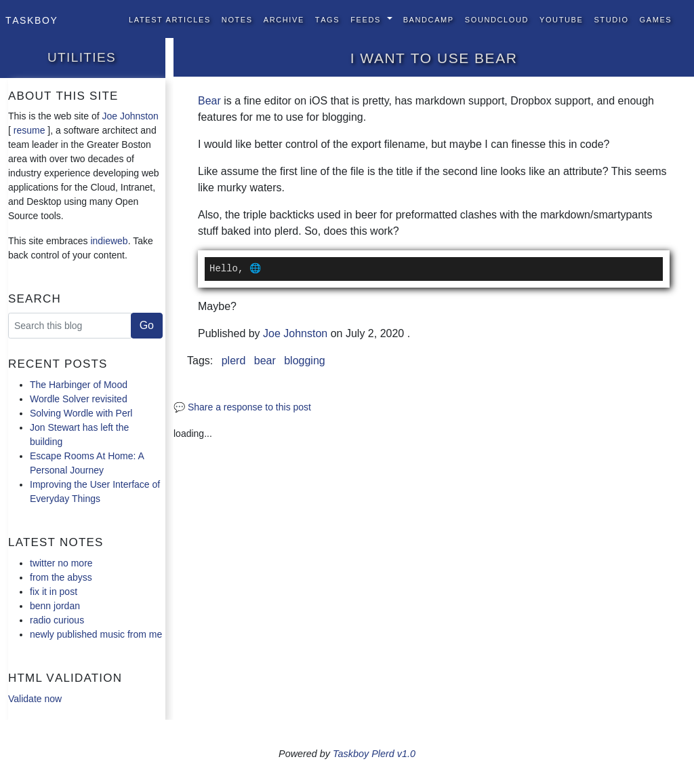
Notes (237, 18)
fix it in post (53, 591)
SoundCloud (497, 18)
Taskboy (31, 19)
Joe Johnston (130, 116)
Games (656, 18)
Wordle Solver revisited (78, 398)
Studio (611, 18)
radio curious (57, 620)
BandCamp (428, 18)
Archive (284, 18)
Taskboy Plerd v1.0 (374, 753)
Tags (327, 18)
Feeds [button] (367, 18)
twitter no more (61, 563)
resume (29, 130)
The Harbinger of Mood (78, 384)
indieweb (108, 240)
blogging (304, 360)
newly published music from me (96, 634)
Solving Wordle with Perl (81, 413)
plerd (234, 360)
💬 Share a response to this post (242, 407)
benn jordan (55, 605)
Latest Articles (170, 18)
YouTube (561, 18)
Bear (209, 101)
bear (265, 360)
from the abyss (61, 577)
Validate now (35, 698)
